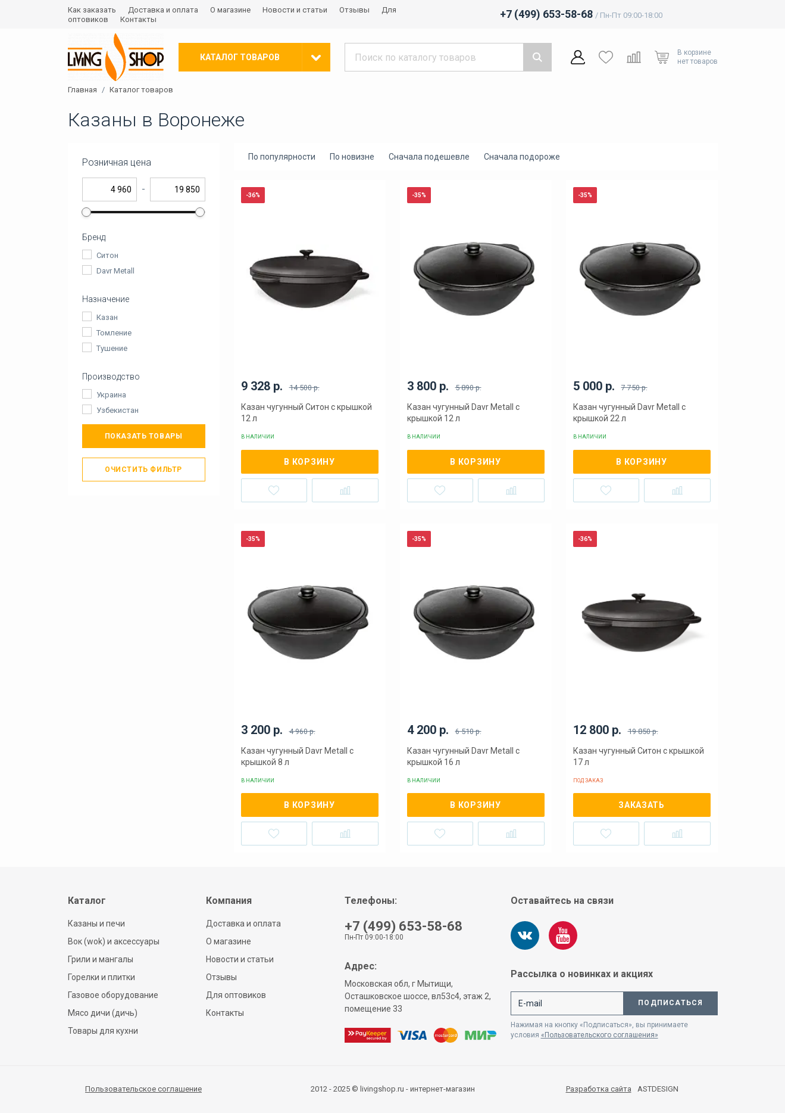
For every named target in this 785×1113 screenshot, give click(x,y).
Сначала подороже (522, 157)
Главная (82, 90)
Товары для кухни (103, 1031)
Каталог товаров (141, 90)
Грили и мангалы (100, 959)
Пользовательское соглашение (143, 1088)
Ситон (107, 255)
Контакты (138, 19)
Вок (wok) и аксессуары (113, 941)
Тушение (111, 348)
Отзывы (354, 9)
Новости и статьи (294, 9)
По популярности (281, 157)
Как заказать (92, 9)
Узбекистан (117, 410)
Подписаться (670, 1003)
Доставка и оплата (163, 9)
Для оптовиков (236, 995)
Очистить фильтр (143, 469)
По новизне (352, 157)
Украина (111, 395)
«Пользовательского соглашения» (599, 1035)
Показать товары (144, 436)
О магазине (230, 9)
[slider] (87, 212)
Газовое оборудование (113, 995)
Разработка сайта (598, 1089)
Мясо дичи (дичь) (102, 1013)
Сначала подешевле (429, 157)
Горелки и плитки (101, 977)
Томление (114, 333)
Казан (107, 317)
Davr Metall (115, 271)
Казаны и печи (96, 923)
